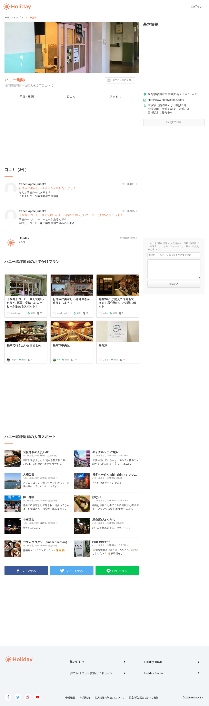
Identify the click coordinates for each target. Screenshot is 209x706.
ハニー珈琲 (14, 80)
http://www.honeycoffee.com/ (166, 99)
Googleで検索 (174, 122)
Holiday (17, 6)
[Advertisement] (71, 134)
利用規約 (85, 697)
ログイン (196, 6)
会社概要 (70, 697)
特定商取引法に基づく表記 (143, 697)
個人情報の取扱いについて (109, 697)
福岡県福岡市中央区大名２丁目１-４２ (172, 94)
